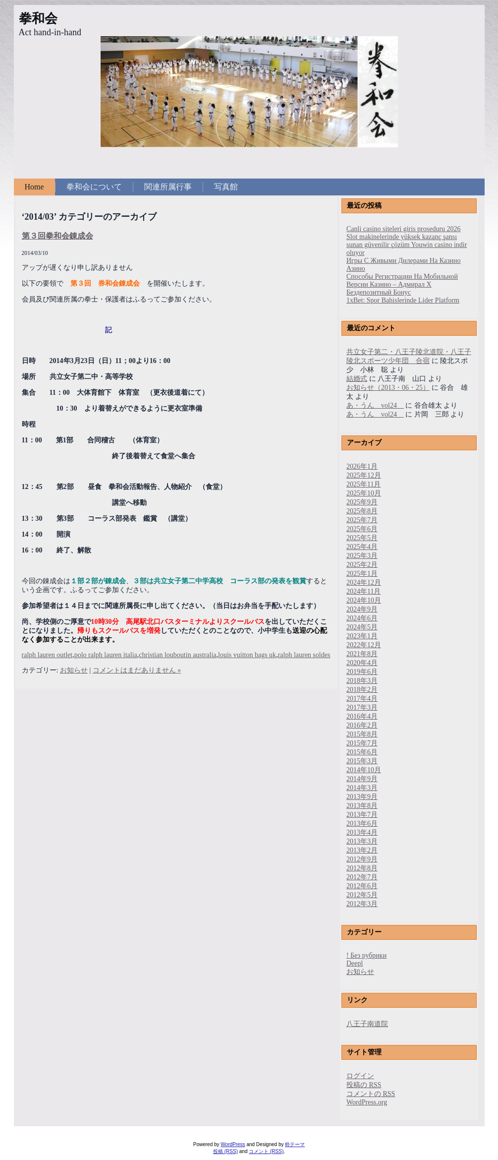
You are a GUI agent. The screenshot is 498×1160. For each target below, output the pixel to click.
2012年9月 (362, 859)
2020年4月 (362, 663)
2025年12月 (363, 475)
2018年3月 (362, 680)
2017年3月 (362, 707)
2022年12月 (363, 645)
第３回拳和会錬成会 (57, 236)
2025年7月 (362, 520)
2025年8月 (362, 511)
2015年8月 (362, 734)
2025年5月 (362, 538)
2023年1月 (362, 636)
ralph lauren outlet (47, 655)
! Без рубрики (366, 955)
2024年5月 (362, 627)
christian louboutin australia (177, 655)
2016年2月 (362, 725)
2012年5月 (362, 895)
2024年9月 (362, 609)
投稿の (363, 1085)
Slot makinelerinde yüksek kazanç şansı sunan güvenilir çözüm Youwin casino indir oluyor (406, 244)
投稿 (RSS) (225, 1151)
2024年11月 (363, 591)
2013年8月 (362, 805)
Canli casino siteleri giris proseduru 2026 (403, 229)
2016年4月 (362, 716)
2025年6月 (362, 529)
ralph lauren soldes (304, 655)
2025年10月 (363, 493)
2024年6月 (362, 618)
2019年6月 (362, 671)
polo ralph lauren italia (105, 655)
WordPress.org (366, 1102)
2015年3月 (362, 761)
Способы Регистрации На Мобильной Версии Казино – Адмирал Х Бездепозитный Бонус (402, 284)
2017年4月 (362, 698)
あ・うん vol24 (375, 405)
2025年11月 (363, 484)
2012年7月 (362, 877)
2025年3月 (362, 555)
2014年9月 (362, 779)
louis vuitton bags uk (247, 655)
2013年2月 (362, 850)
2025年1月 (362, 573)
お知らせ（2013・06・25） (388, 387)
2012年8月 (362, 868)
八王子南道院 (367, 1024)
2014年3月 (362, 788)
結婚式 (356, 378)
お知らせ (74, 670)
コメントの (370, 1094)
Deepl (354, 963)
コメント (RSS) (266, 1151)
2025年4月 (362, 546)
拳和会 (38, 18)
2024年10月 (363, 600)
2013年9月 (362, 796)
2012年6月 (362, 886)
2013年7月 (362, 814)
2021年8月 (362, 654)
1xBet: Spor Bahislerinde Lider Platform (402, 300)
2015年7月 (362, 743)
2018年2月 (362, 689)
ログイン (360, 1076)
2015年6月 (362, 752)
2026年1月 (362, 466)
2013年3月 (362, 841)
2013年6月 (362, 823)
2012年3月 (362, 904)
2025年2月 (362, 564)
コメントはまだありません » (137, 670)
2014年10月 (363, 770)
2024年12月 (363, 582)
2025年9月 (362, 502)
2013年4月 (362, 832)
